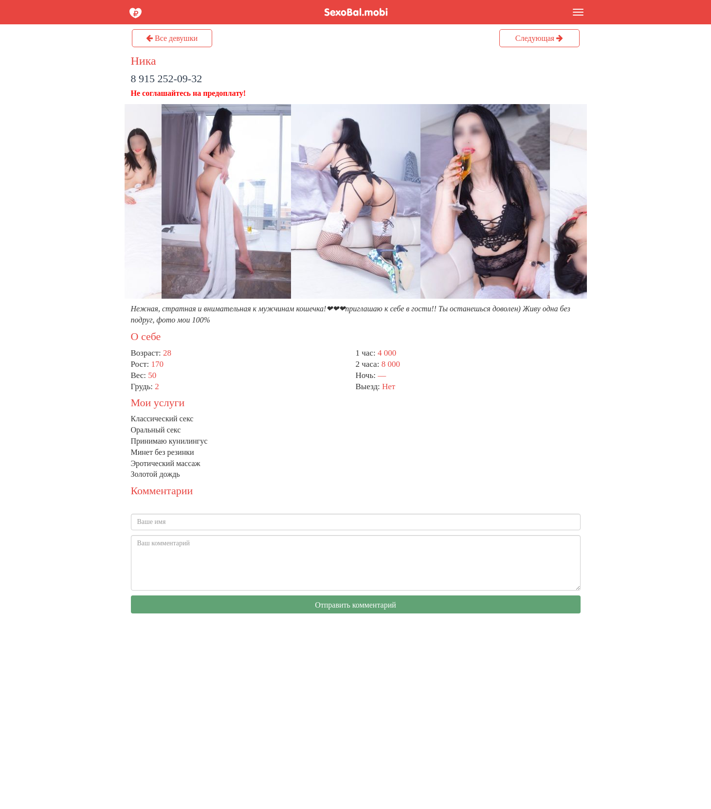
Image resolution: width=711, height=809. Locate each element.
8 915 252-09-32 (166, 78)
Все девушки (172, 38)
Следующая (539, 38)
